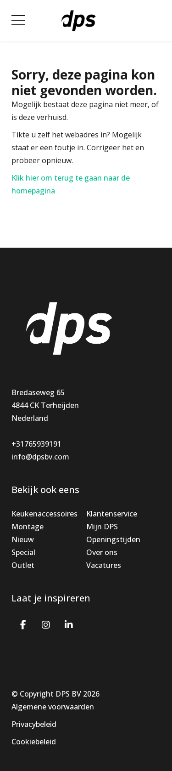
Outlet (22, 565)
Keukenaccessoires (44, 514)
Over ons (101, 552)
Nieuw (22, 539)
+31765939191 (36, 444)
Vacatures (103, 565)
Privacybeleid (33, 724)
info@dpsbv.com (40, 457)
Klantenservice (111, 514)
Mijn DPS (102, 527)
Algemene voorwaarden (52, 707)
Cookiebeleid (33, 742)
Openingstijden (113, 539)
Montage (27, 527)
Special (23, 552)
